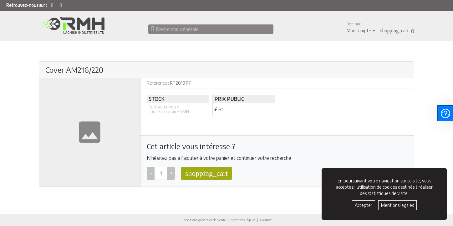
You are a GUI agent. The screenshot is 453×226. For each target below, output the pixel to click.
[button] (361, 27)
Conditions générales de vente (200, 220)
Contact (271, 220)
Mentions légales (245, 220)
